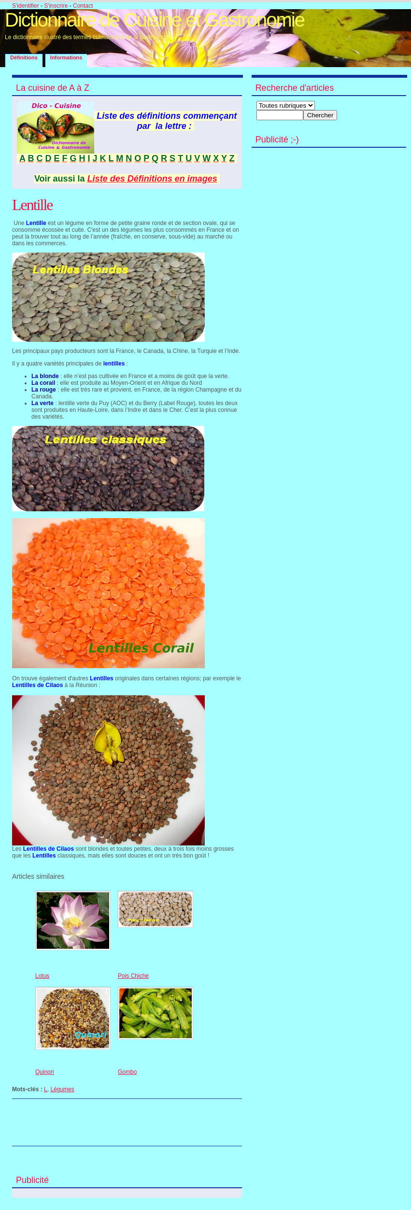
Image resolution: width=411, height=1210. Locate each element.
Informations (66, 57)
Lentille (32, 204)
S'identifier (25, 5)
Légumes (62, 1089)
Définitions (24, 57)
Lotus (42, 975)
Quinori (44, 1072)
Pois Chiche (133, 975)
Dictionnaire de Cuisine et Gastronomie (154, 19)
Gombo (127, 1072)
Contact (83, 5)
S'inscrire (56, 5)
